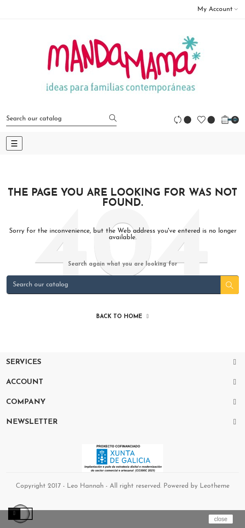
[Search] (61, 118)
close (220, 519)
